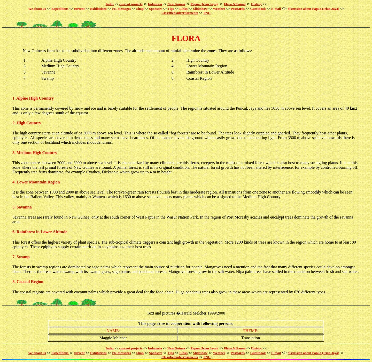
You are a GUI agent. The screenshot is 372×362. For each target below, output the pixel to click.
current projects (130, 4)
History (256, 4)
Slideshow (200, 9)
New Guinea (176, 4)
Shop (139, 9)
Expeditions (60, 9)
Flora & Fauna (234, 4)
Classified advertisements (179, 13)
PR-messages (121, 9)
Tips (171, 9)
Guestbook (258, 9)
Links (183, 9)
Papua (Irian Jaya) (204, 4)
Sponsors (155, 9)
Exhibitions (98, 9)
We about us (37, 9)
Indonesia (155, 4)
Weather (219, 9)
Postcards (238, 9)
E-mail (276, 9)
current (79, 9)
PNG (207, 13)
